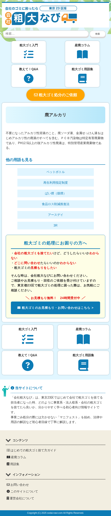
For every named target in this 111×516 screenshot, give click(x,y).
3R (55, 225)
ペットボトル (55, 172)
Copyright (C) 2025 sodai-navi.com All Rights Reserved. (55, 513)
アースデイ (55, 214)
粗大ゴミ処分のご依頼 (55, 95)
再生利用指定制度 (55, 182)
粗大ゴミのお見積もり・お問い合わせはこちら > (55, 307)
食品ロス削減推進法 (55, 204)
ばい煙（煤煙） (55, 193)
